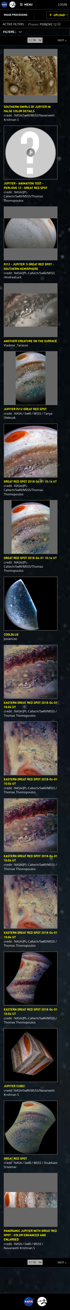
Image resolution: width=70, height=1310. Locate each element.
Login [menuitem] (62, 4)
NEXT (59, 39)
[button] (44, 24)
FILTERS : (10, 32)
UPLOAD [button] (59, 15)
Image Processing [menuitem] (15, 15)
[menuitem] (26, 4)
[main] (35, 655)
